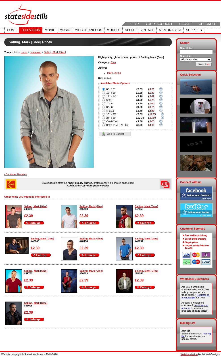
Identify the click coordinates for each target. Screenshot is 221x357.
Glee (113, 62)
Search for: (186, 48)
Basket (185, 24)
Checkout (208, 24)
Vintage (147, 30)
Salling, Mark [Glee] (55, 52)
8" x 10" (110, 89)
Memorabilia (170, 30)
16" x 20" (111, 114)
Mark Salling (114, 73)
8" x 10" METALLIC (116, 125)
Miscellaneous (88, 30)
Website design (189, 354)
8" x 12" (110, 110)
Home (12, 30)
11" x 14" (111, 96)
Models (113, 30)
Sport (130, 30)
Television (30, 30)
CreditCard (112, 121)
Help (134, 24)
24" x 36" (111, 117)
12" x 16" (111, 92)
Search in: (186, 56)
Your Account (159, 24)
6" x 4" (109, 100)
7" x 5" (109, 103)
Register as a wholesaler (195, 296)
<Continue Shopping (15, 174)
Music (65, 30)
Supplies (194, 30)
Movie (50, 30)
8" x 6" (109, 107)
